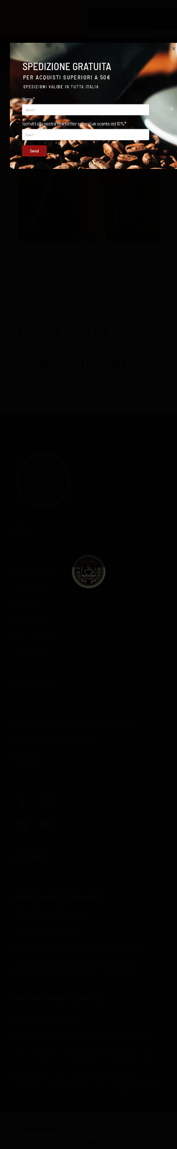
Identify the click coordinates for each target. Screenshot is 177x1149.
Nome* (28, 567)
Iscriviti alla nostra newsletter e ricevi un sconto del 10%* (74, 592)
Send (31, 618)
